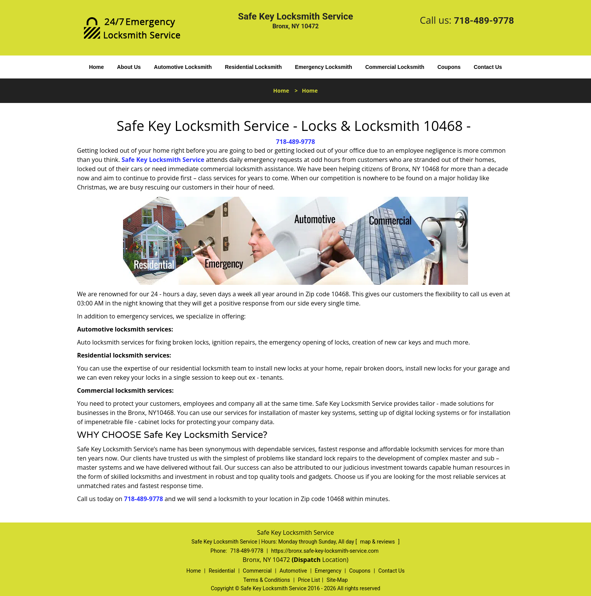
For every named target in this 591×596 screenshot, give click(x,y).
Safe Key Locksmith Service (162, 159)
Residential (221, 571)
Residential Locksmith (253, 67)
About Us (129, 67)
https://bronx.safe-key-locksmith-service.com (324, 551)
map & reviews (378, 542)
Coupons (449, 67)
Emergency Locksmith (323, 67)
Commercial (257, 571)
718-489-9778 (484, 20)
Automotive (293, 571)
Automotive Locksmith (183, 67)
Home (96, 67)
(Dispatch (307, 559)
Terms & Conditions (266, 580)
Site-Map (337, 580)
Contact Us (488, 67)
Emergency (328, 571)
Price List (309, 580)
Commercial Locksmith (394, 67)
